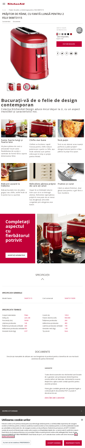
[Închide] (82, 421)
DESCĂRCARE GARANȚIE (55, 398)
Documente (16, 21)
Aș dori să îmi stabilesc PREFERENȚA (16, 444)
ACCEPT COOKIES (54, 444)
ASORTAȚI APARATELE (16, 255)
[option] (11, 87)
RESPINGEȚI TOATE (73, 444)
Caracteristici (6, 21)
